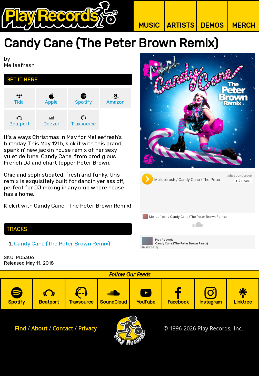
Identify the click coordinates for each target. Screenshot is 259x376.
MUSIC (149, 25)
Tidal (19, 102)
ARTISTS (180, 25)
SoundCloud (113, 302)
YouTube (145, 302)
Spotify (83, 102)
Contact (63, 328)
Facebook (178, 302)
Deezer (51, 124)
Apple (51, 102)
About (39, 328)
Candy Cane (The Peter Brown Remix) (62, 243)
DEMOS (212, 25)
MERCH (243, 25)
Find (20, 328)
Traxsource (83, 124)
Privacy (87, 328)
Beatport (19, 124)
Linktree (243, 302)
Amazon (115, 102)
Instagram (210, 302)
